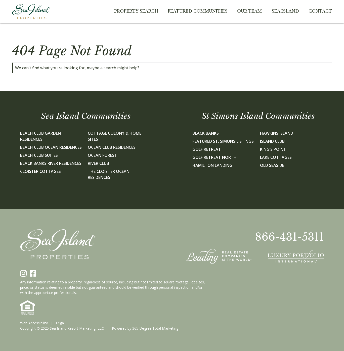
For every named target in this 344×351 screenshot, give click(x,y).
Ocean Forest (102, 155)
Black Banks (205, 133)
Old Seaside (272, 165)
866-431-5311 (289, 236)
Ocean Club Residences (112, 147)
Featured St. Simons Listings (223, 141)
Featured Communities (198, 11)
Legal (60, 323)
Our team (249, 11)
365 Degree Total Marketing (155, 328)
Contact (320, 11)
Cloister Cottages (40, 171)
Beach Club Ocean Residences (51, 147)
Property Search (136, 11)
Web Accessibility (34, 323)
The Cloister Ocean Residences (109, 174)
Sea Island (285, 11)
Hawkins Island (276, 133)
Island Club (272, 141)
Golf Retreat (206, 149)
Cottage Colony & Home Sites (114, 136)
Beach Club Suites (39, 155)
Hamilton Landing (212, 165)
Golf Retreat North (214, 157)
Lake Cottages (276, 157)
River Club (98, 163)
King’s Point (273, 149)
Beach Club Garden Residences (40, 136)
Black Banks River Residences (50, 163)
